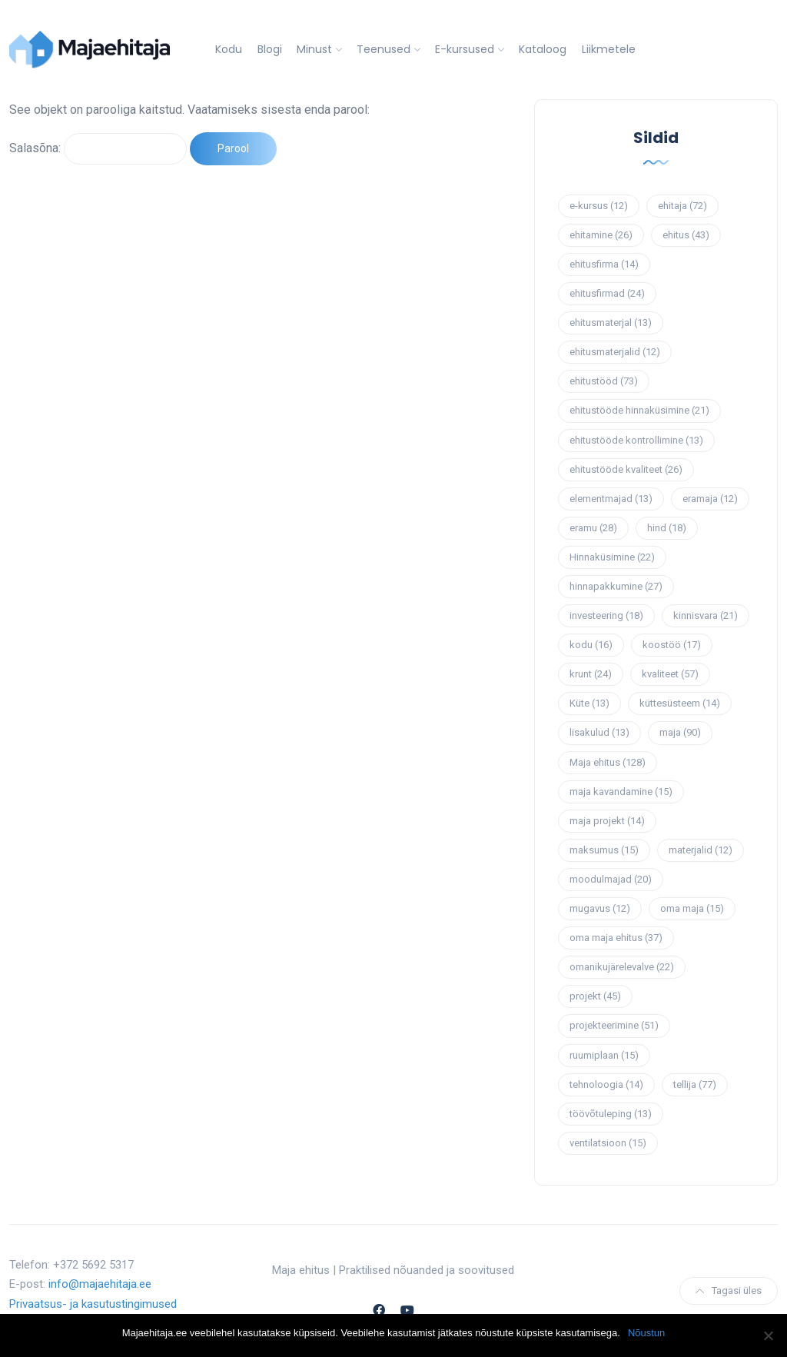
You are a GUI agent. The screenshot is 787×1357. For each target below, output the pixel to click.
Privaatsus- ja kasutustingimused (93, 1304)
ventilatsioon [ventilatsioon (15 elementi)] (607, 1143)
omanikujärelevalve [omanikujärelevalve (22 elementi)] (621, 967)
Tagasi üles (729, 1290)
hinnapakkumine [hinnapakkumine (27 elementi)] (615, 586)
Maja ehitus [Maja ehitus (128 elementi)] (607, 762)
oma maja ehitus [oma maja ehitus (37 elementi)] (615, 937)
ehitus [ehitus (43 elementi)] (685, 235)
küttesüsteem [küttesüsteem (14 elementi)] (679, 703)
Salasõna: (98, 148)
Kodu (228, 49)
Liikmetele (609, 49)
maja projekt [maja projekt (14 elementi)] (607, 821)
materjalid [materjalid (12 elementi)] (700, 850)
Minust (314, 49)
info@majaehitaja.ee (99, 1284)
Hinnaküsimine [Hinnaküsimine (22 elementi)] (612, 557)
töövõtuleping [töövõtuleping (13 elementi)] (610, 1113)
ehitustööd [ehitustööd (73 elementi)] (603, 381)
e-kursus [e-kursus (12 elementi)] (598, 205)
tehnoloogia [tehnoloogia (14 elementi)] (606, 1084)
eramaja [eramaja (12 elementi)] (710, 498)
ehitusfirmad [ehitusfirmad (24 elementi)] (607, 293)
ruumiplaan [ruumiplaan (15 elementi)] (604, 1055)
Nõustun (646, 1333)
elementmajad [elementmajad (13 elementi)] (611, 498)
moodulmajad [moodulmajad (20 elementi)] (610, 879)
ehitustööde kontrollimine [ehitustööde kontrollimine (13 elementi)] (636, 440)
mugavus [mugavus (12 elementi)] (599, 908)
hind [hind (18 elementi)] (666, 528)
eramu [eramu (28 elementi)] (593, 528)
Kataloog (542, 49)
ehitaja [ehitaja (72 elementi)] (682, 205)
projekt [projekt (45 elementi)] (595, 996)
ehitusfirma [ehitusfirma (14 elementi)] (604, 264)
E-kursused (464, 49)
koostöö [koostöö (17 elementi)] (672, 644)
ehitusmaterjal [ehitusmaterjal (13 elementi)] (610, 322)
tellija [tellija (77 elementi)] (694, 1084)
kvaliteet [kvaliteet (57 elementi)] (670, 674)
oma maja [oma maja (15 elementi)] (692, 908)
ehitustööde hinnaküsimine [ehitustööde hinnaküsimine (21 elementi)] (639, 410)
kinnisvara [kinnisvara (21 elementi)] (705, 615)
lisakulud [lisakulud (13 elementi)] (599, 732)
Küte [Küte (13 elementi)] (589, 703)
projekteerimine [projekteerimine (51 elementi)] (614, 1025)
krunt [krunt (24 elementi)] (590, 674)
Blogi (269, 49)
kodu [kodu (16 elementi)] (591, 644)
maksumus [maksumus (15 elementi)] (604, 850)
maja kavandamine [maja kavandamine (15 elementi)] (620, 791)
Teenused (383, 49)
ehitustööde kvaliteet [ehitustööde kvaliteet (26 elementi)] (625, 469)
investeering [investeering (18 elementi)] (606, 615)
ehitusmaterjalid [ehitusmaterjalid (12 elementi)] (614, 352)
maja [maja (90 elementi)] (680, 732)
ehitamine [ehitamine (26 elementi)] (601, 235)
